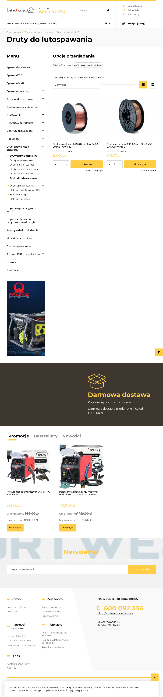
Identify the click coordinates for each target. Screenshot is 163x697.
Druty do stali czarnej (22, 164)
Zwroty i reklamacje (18, 607)
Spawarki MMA (16, 83)
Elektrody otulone (20, 199)
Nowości (12, 262)
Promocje (13, 269)
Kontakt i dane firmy (18, 664)
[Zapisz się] (142, 569)
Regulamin (13, 611)
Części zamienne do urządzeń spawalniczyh (21, 221)
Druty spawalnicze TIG (22, 185)
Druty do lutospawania (23, 178)
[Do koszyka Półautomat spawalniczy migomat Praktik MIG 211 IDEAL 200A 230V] (67, 527)
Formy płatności (16, 636)
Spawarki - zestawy (18, 91)
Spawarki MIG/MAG (18, 67)
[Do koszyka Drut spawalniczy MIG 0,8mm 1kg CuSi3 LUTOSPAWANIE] (87, 164)
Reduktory (13, 138)
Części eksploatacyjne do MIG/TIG (22, 210)
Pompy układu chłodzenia (22, 230)
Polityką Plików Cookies (97, 687)
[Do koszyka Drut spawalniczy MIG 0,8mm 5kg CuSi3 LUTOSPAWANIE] (140, 164)
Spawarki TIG (14, 75)
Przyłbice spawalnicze (20, 122)
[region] (26, 318)
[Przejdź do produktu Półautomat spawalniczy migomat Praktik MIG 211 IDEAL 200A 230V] (81, 470)
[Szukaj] (108, 10)
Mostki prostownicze (19, 238)
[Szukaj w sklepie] (90, 10)
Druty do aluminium (21, 173)
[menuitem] (10, 23)
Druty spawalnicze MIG (23, 155)
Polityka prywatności (53, 647)
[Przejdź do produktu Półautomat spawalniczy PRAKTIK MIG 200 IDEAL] (29, 470)
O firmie (11, 668)
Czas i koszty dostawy (19, 640)
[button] (94, 170)
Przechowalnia (50, 616)
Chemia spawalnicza (19, 246)
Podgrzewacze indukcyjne (22, 106)
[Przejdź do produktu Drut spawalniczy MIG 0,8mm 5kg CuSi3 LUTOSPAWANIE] (131, 116)
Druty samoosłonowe (22, 160)
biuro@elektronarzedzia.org (115, 613)
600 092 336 (52, 11)
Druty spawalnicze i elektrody (18, 148)
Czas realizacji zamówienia (21, 645)
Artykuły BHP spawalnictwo (23, 254)
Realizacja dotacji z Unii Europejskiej (55, 641)
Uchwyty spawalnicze (20, 130)
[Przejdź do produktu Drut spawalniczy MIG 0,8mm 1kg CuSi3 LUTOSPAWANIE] (78, 116)
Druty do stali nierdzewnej (24, 169)
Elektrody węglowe (20, 194)
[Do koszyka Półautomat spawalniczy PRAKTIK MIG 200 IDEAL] (15, 527)
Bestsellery (46, 436)
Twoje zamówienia (52, 607)
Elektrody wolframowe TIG (25, 190)
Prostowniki (14, 114)
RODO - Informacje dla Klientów (54, 634)
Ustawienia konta (51, 611)
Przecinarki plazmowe (20, 99)
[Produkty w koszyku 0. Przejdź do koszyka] (136, 23)
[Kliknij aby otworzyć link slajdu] (26, 318)
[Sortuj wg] (76, 84)
